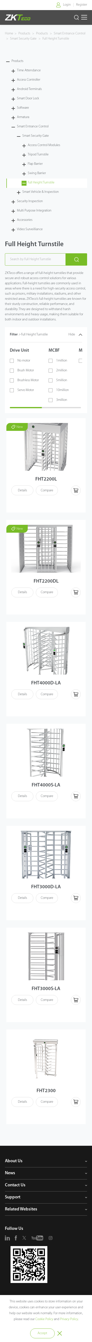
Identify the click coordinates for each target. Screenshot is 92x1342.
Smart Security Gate (23, 39)
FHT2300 (46, 1090)
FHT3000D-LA (46, 887)
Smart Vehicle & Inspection (40, 192)
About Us (14, 1161)
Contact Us (15, 1185)
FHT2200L (46, 479)
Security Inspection (30, 201)
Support (12, 1197)
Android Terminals (29, 89)
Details (22, 490)
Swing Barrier (37, 173)
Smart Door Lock (28, 98)
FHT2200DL (46, 581)
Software (23, 108)
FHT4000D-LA (46, 683)
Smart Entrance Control (69, 33)
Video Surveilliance (30, 229)
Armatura (23, 117)
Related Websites (21, 1209)
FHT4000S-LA (46, 785)
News (10, 1173)
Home (9, 33)
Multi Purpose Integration (34, 210)
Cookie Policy (44, 1319)
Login (67, 5)
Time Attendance (29, 70)
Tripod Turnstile (38, 154)
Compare (47, 490)
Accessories (24, 220)
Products (24, 33)
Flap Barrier (35, 164)
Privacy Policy (69, 1319)
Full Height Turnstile (55, 39)
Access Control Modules (44, 145)
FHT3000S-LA (46, 988)
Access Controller (28, 80)
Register (81, 5)
